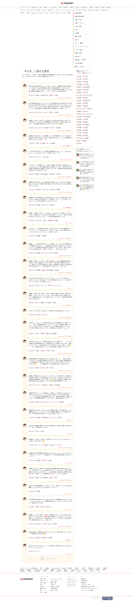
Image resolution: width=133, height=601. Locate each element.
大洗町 (86, 127)
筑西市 (86, 103)
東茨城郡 (88, 116)
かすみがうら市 (82, 108)
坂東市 (79, 106)
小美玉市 (80, 116)
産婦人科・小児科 (80, 60)
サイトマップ (70, 586)
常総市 (79, 87)
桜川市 (90, 108)
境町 (79, 141)
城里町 (79, 130)
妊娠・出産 (78, 19)
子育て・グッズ (79, 23)
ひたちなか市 (89, 95)
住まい (77, 29)
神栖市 (79, 111)
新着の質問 (78, 13)
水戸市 (79, 76)
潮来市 (86, 98)
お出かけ (77, 56)
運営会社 (83, 579)
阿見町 (79, 135)
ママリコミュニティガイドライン (89, 588)
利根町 (85, 141)
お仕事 (77, 33)
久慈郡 (86, 119)
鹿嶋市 (79, 98)
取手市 (86, 92)
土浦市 (79, 79)
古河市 (86, 79)
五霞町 (87, 138)
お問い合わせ (84, 580)
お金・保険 (78, 26)
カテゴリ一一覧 (71, 584)
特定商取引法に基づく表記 (87, 586)
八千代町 (80, 138)
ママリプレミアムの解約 (87, 590)
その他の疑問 (79, 63)
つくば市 (80, 95)
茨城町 (79, 127)
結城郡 (86, 122)
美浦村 (86, 132)
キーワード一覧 (71, 582)
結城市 (86, 81)
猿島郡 (79, 124)
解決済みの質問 (79, 16)
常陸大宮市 (87, 100)
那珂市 (79, 103)
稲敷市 (86, 106)
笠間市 (79, 92)
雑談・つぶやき (79, 66)
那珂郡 (79, 119)
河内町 (86, 135)
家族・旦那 (78, 53)
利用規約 (83, 582)
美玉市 (79, 143)
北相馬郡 (86, 124)
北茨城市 (86, 89)
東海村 (86, 130)
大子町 (79, 132)
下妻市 (87, 84)
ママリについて (71, 579)
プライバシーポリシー (86, 584)
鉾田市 (79, 114)
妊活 (76, 40)
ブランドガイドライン (72, 580)
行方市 (86, 111)
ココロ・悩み (79, 50)
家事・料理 (78, 36)
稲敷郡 (79, 122)
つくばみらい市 (88, 114)
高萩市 (79, 89)
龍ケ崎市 (80, 84)
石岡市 (79, 81)
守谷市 (79, 100)
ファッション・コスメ (81, 46)
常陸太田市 (87, 87)
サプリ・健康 (79, 43)
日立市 (86, 76)
